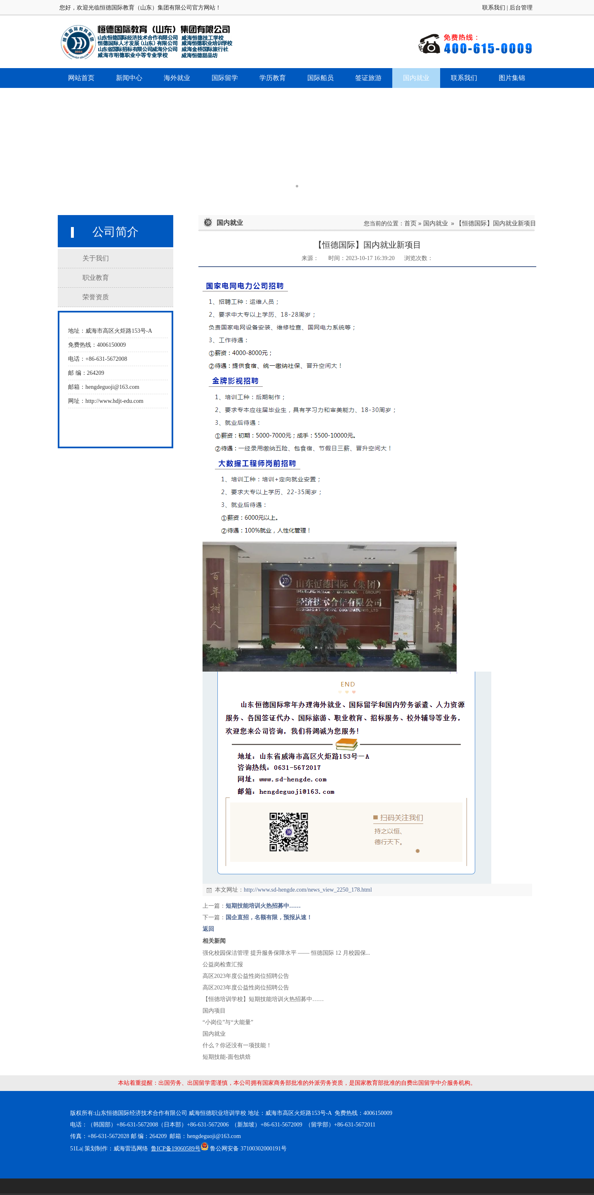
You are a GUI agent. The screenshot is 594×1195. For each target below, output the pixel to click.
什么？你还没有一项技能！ (237, 1045)
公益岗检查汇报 (223, 964)
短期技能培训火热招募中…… (263, 906)
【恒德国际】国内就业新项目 (496, 223)
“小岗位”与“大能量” (228, 1022)
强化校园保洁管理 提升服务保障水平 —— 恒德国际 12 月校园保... (286, 953)
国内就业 (435, 223)
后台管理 (521, 8)
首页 (410, 223)
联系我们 (493, 8)
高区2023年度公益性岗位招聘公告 (246, 976)
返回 (208, 929)
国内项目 (214, 1011)
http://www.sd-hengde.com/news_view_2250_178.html (308, 890)
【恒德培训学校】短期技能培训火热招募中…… (263, 999)
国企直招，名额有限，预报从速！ (269, 917)
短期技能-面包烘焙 (227, 1057)
